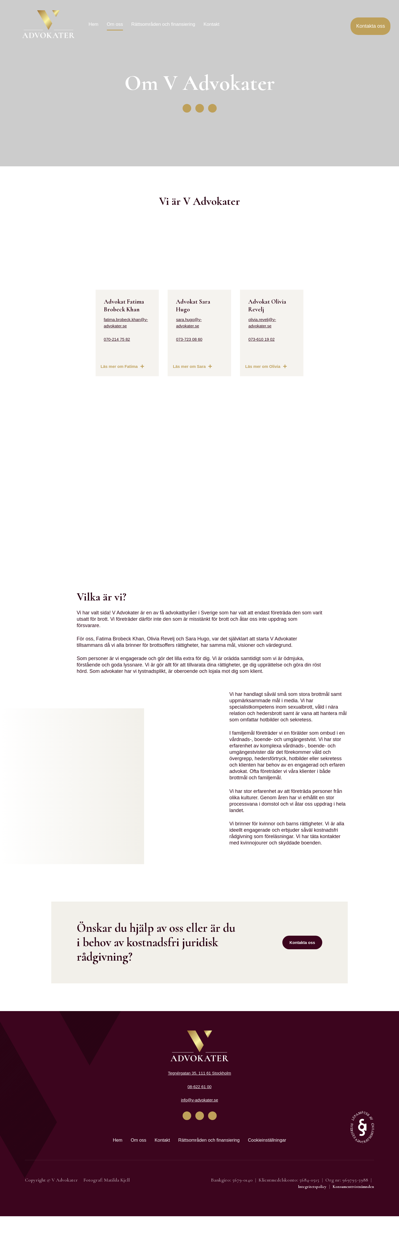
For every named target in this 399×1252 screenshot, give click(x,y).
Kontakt (211, 24)
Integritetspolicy (301, 1222)
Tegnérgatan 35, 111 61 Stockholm (199, 1107)
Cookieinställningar (278, 1175)
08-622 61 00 (199, 1120)
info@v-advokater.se (199, 1134)
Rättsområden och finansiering (163, 24)
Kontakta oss (301, 976)
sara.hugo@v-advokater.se (191, 344)
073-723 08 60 (177, 357)
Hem (93, 24)
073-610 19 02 (279, 357)
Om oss (115, 24)
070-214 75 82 (76, 371)
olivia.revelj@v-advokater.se (294, 344)
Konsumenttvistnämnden (349, 1222)
